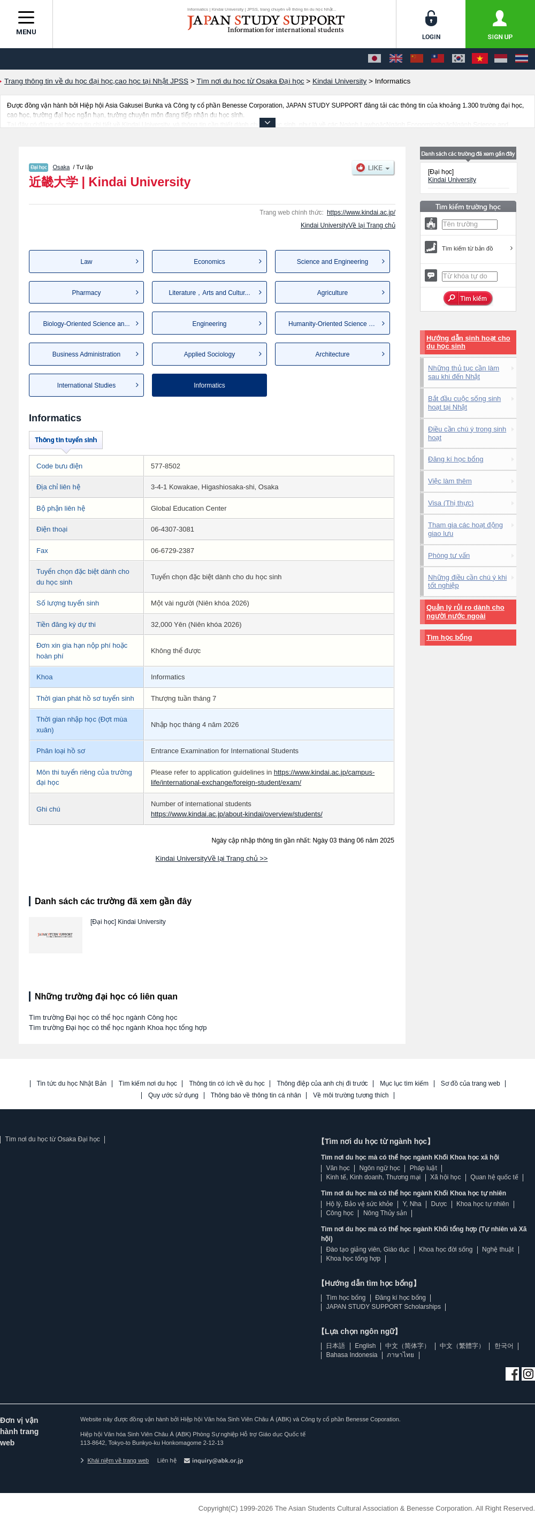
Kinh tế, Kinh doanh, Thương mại (373, 1177)
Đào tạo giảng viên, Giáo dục (367, 1249)
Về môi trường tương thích (350, 1095)
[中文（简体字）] (417, 59)
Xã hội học (445, 1177)
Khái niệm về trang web (114, 1460)
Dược (439, 1204)
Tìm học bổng (449, 637)
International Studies (86, 385)
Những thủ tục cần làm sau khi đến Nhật (463, 372)
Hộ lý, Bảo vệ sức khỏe (359, 1204)
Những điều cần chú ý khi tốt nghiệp (467, 581)
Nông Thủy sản (385, 1213)
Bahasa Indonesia (351, 1355)
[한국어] (458, 59)
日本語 (335, 1346)
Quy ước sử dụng (173, 1095)
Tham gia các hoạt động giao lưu (465, 529)
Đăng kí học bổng (455, 459)
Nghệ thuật (498, 1249)
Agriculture (332, 293)
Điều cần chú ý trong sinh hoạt (467, 433)
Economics (209, 262)
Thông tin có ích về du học (226, 1083)
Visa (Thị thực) (450, 503)
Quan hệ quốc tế (494, 1177)
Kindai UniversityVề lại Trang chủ (348, 225)
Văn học (337, 1168)
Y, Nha (412, 1204)
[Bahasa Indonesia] (501, 59)
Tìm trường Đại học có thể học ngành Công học (103, 1017)
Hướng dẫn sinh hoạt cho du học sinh (468, 342)
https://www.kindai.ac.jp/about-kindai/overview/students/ (237, 814)
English (365, 1346)
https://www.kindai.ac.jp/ (361, 212)
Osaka (61, 167)
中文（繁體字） (462, 1346)
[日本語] (374, 59)
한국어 (504, 1346)
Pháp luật (423, 1168)
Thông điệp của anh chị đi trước (322, 1083)
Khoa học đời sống (445, 1249)
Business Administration (86, 354)
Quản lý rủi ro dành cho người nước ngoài (465, 611)
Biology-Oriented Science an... (86, 324)
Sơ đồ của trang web (470, 1083)
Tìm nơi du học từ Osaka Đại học (52, 1139)
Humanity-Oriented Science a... (333, 324)
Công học (340, 1213)
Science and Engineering (332, 262)
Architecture (332, 354)
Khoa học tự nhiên (482, 1204)
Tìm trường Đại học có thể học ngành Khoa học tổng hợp (118, 1028)
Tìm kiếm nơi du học (148, 1083)
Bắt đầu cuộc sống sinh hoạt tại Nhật (464, 403)
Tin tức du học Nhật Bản (72, 1083)
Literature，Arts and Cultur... (209, 293)
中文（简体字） (407, 1346)
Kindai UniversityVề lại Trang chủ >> (212, 858)
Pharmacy (86, 293)
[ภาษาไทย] (522, 59)
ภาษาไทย (400, 1355)
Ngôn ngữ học (380, 1168)
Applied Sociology (209, 354)
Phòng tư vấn (449, 555)
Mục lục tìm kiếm (404, 1083)
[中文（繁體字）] (438, 59)
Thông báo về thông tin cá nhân (256, 1095)
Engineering (209, 324)
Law (86, 262)
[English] (396, 59)
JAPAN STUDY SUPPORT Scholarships (383, 1306)
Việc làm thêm (450, 481)
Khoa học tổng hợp (353, 1258)
